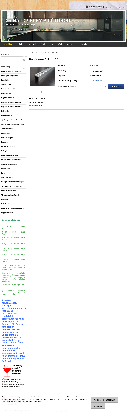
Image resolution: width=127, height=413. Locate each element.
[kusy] (100, 87)
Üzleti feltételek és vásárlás (62, 44)
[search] (24, 60)
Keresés (5, 55)
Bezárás (98, 406)
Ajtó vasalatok (40, 53)
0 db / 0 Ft (95, 7)
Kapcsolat (83, 44)
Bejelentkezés (109, 7)
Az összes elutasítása (104, 400)
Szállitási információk (37, 44)
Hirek (20, 44)
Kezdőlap (32, 53)
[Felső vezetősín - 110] (42, 79)
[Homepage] (8, 44)
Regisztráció (121, 7)
